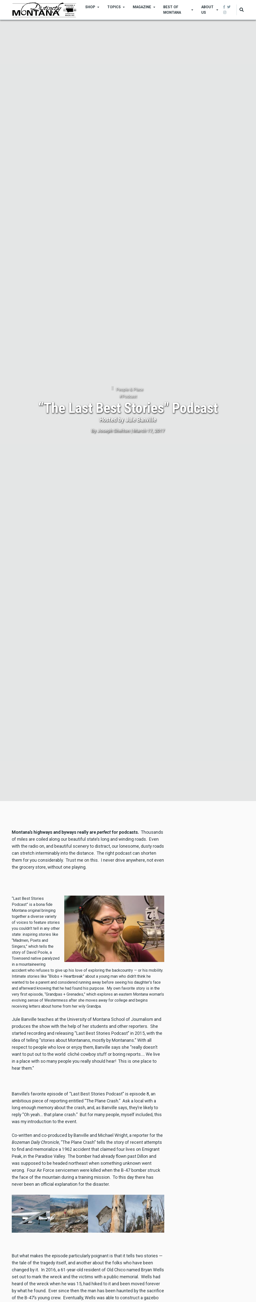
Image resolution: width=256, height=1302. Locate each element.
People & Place (129, 389)
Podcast (129, 396)
